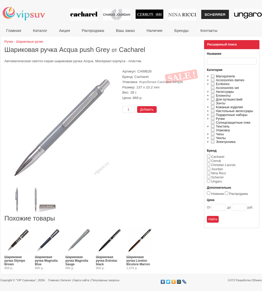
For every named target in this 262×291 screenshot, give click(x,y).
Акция (64, 30)
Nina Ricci (218, 173)
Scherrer (217, 177)
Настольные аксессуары (231, 111)
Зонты (217, 103)
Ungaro (216, 181)
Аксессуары (221, 92)
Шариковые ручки (29, 41)
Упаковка (219, 130)
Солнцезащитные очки (229, 122)
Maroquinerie (222, 76)
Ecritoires (219, 84)
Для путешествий (226, 99)
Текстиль (219, 126)
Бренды (181, 30)
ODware (256, 280)
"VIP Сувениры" (26, 280)
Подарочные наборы (228, 115)
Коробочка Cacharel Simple (161, 82)
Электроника (222, 142)
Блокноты (220, 95)
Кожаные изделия (226, 107)
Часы (216, 134)
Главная (13, 30)
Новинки (217, 194)
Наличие (155, 30)
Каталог (40, 30)
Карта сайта (81, 280)
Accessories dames (226, 80)
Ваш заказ (125, 30)
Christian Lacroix (223, 165)
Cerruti (216, 161)
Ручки (217, 119)
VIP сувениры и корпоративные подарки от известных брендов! (27, 13)
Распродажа (93, 30)
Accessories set (224, 88)
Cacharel (217, 157)
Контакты (208, 30)
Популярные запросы (105, 280)
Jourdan (217, 169)
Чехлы (217, 138)
